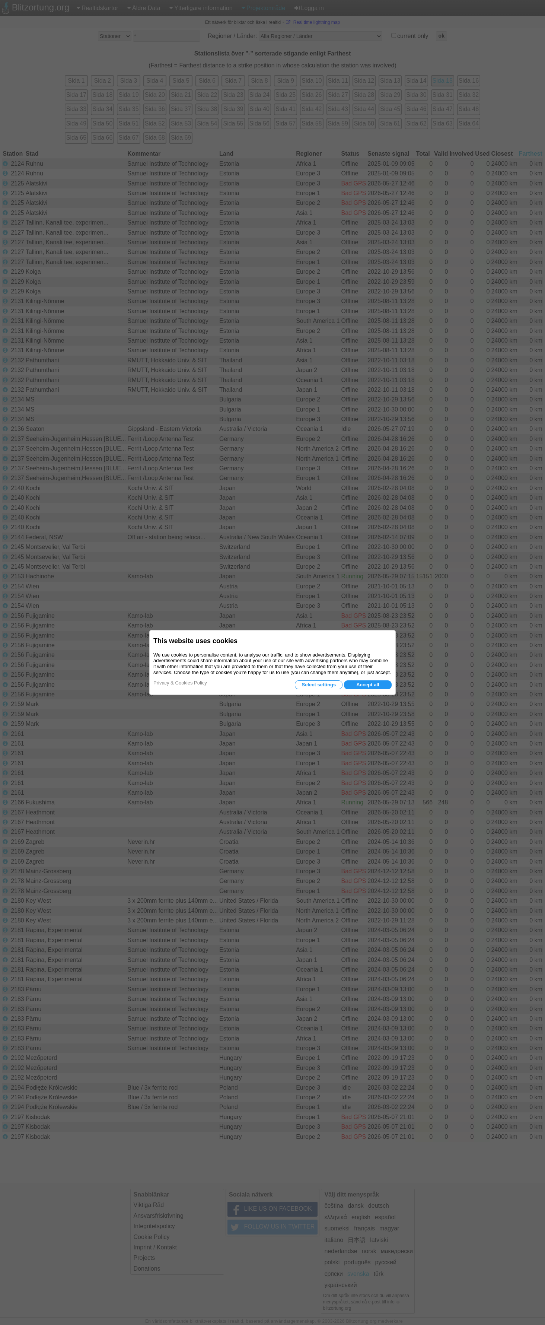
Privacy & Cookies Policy (180, 683)
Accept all (367, 684)
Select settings (319, 684)
